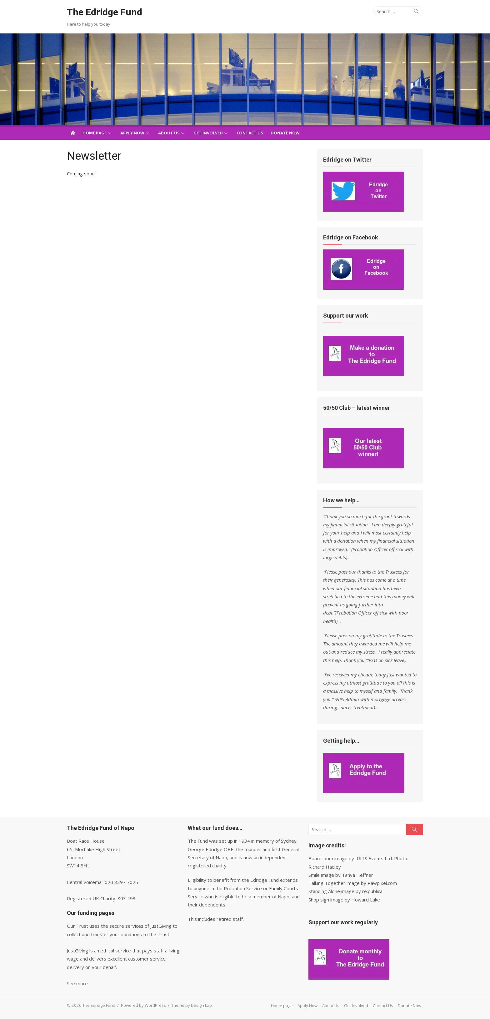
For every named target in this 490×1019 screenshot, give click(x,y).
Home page (94, 133)
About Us (169, 133)
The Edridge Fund (104, 12)
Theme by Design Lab (191, 1005)
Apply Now (132, 133)
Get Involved (208, 133)
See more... (79, 983)
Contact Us (250, 133)
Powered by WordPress (143, 1005)
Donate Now (285, 133)
